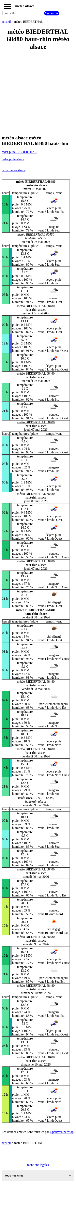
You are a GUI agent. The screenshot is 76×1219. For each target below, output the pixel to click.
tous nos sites (14, 1175)
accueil (6, 21)
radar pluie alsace (13, 159)
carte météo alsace (13, 170)
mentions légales (38, 1165)
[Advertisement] (38, 93)
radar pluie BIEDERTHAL (19, 152)
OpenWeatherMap (62, 1132)
